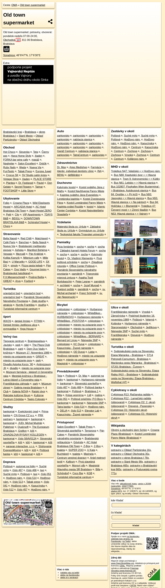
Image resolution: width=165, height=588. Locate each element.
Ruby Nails (9, 167)
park (17, 345)
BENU (60, 175)
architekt (65, 285)
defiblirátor (74, 175)
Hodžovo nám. (14, 478)
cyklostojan (63, 309)
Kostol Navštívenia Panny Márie (86, 191)
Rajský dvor (38, 391)
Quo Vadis (20, 269)
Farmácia (96, 167)
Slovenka (24, 152)
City (17, 214)
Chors (6, 226)
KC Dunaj (78, 344)
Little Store (27, 190)
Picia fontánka (65, 246)
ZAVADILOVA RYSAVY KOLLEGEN (23, 434)
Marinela (89, 454)
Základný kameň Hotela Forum (77, 250)
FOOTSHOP (10, 190)
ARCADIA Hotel (23, 206)
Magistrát (62, 363)
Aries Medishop (78, 167)
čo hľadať (116, 512)
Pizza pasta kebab (32, 265)
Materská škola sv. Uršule (71, 226)
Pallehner (8, 427)
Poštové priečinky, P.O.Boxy (87, 399)
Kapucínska (38, 485)
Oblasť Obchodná (29, 139)
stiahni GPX (116, 491)
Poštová (8, 466)
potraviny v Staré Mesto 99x (127, 461)
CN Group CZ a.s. (24, 415)
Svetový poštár (65, 289)
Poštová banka (93, 387)
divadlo (14, 368)
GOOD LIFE (35, 261)
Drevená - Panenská (140, 406)
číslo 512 (8, 489)
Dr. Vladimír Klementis (80, 258)
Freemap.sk (122, 116)
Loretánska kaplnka (68, 199)
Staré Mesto (26, 135)
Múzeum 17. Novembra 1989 (32, 352)
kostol (90, 206)
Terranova (90, 430)
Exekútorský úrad (28, 411)
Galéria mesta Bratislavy (28, 387)
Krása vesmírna (75, 395)
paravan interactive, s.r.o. (20, 446)
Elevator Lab (92, 410)
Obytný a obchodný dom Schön (129, 430)
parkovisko (63, 135)
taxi (42, 470)
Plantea (10, 183)
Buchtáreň (63, 454)
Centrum (136, 147)
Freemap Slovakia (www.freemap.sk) (125, 569)
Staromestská (119, 327)
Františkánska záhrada (16, 383)
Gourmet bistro (38, 269)
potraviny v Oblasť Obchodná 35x (130, 454)
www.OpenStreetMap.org (122, 563)
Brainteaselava (36, 341)
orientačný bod (11, 293)
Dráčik (43, 163)
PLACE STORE (42, 179)
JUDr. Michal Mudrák (30, 423)
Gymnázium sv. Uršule (91, 230)
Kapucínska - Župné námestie (74, 348)
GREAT (7, 281)
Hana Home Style (21, 155)
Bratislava (30, 132)
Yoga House (27, 328)
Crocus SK (12, 175)
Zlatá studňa (39, 301)
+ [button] (62, 7)
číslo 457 (22, 489)
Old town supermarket (32, 5)
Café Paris (9, 242)
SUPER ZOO (76, 450)
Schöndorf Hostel (38, 222)
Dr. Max (61, 167)
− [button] (62, 12)
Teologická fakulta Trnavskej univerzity (82, 234)
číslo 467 (17, 470)
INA (99, 171)
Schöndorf (63, 473)
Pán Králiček (36, 254)
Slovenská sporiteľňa (87, 383)
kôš (32, 430)
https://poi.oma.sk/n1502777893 (146, 116)
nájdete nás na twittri (69, 572)
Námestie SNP (89, 340)
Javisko (7, 345)
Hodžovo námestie (68, 355)
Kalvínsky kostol (66, 187)
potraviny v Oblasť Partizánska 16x (131, 450)
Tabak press (33, 482)
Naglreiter (8, 163)
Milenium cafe (31, 257)
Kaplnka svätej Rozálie (70, 206)
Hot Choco (9, 152)
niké (26, 345)
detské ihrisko (22, 321)
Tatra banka (64, 406)
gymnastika (9, 328)
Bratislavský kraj (12, 132)
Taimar (39, 186)
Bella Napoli (10, 238)
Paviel (40, 183)
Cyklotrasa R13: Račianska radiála (131, 394)
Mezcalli (20, 254)
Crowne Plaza (21, 203)
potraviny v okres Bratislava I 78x (130, 457)
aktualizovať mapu (128, 483)
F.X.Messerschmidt (14, 277)
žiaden (38, 155)
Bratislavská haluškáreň (16, 273)
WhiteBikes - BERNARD (87, 336)
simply (14, 265)
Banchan (24, 242)
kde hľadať (117, 500)
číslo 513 (18, 482)
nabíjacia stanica (82, 139)
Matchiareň (41, 238)
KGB (89, 473)
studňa (42, 305)
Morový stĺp (78, 465)
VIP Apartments (32, 214)
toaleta (61, 450)
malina (98, 395)
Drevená (135, 335)
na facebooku (133, 536)
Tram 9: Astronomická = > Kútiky (141, 179)
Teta (35, 152)
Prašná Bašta (36, 277)
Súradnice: (9, 55)
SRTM (133, 585)
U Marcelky (18, 261)
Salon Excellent (27, 163)
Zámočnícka (118, 315)
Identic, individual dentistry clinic (75, 171)
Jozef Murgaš (91, 285)
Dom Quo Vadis (36, 349)
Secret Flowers (23, 186)
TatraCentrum (81, 155)
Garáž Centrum (66, 151)
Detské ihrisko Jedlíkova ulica (20, 325)
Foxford (28, 281)
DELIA (63, 410)
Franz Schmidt (87, 293)
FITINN (38, 321)
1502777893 (127, 486)
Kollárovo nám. (136, 159)
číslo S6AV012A (27, 438)
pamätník (77, 273)
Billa (59, 395)
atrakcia (7, 305)
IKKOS (7, 321)
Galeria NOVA (20, 391)
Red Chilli (26, 238)
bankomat (8, 411)
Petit (8, 214)
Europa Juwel (43, 171)
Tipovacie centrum (13, 341)
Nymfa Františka (25, 305)
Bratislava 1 (91, 391)
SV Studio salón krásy (34, 175)
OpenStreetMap (105, 116)
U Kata (91, 450)
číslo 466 (31, 470)
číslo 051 (46, 474)
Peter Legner (83, 281)
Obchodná (12, 40)
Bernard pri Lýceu (67, 340)
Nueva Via (35, 167)
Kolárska (116, 323)
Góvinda (78, 442)
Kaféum (70, 461)
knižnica (8, 352)
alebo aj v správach (69, 577)
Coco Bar (77, 473)
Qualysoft (23, 427)
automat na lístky (26, 466)
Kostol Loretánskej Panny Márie (85, 202)
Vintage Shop (11, 179)
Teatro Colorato (36, 399)
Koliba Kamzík (11, 257)
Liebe (91, 352)
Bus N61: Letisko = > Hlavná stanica (134, 182)
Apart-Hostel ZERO (40, 210)
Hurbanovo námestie (89, 317)
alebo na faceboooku (70, 575)
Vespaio (7, 254)
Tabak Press (25, 171)
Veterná (149, 319)
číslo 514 (31, 478)
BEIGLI (16, 218)
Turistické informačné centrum (20, 308)
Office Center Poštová (81, 266)
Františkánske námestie (124, 312)
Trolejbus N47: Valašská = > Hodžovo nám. (135, 171)
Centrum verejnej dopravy (72, 457)
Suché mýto (10, 474)
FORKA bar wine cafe (15, 159)
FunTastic (8, 171)
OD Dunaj (79, 352)
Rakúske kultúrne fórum (16, 395)
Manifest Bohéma (37, 250)
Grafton (22, 430)
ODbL (122, 565)
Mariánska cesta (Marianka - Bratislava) (133, 363)
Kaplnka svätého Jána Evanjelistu (79, 195)
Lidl (89, 395)
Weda (22, 167)
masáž (35, 159)
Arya (18, 281)
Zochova (132, 151)
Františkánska (119, 335)
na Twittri (126, 541)
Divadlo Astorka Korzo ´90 (18, 364)
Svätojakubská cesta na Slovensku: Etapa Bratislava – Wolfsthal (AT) (134, 378)
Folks (6, 203)
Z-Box (86, 446)
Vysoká (128, 155)
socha (80, 246)
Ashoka (19, 250)
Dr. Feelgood (25, 183)
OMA (14, 5)
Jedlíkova (151, 327)
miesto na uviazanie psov (17, 356)
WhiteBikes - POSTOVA (70, 321)
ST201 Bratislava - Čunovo (126, 366)
